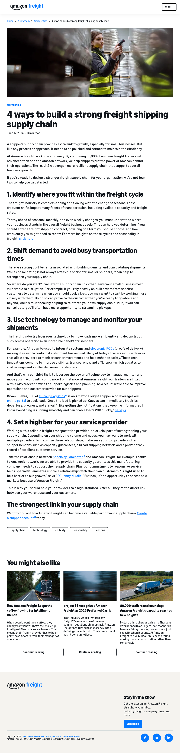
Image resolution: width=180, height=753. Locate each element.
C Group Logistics (53, 396)
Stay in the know (139, 697)
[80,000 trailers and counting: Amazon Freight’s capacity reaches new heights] (146, 586)
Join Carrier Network (33, 736)
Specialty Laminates (69, 457)
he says (120, 410)
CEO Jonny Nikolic (69, 476)
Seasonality (80, 530)
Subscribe (133, 723)
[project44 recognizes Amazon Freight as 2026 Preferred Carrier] (89, 586)
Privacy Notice (53, 736)
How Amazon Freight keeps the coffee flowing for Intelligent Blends (29, 610)
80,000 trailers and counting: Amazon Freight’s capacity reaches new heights (146, 610)
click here (26, 238)
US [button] (169, 7)
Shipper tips (40, 20)
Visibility (60, 530)
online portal (16, 400)
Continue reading (33, 652)
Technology (40, 530)
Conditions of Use (71, 736)
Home (10, 20)
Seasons (100, 530)
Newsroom (24, 20)
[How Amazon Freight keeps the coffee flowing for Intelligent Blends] (33, 586)
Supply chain (17, 530)
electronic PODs (102, 348)
